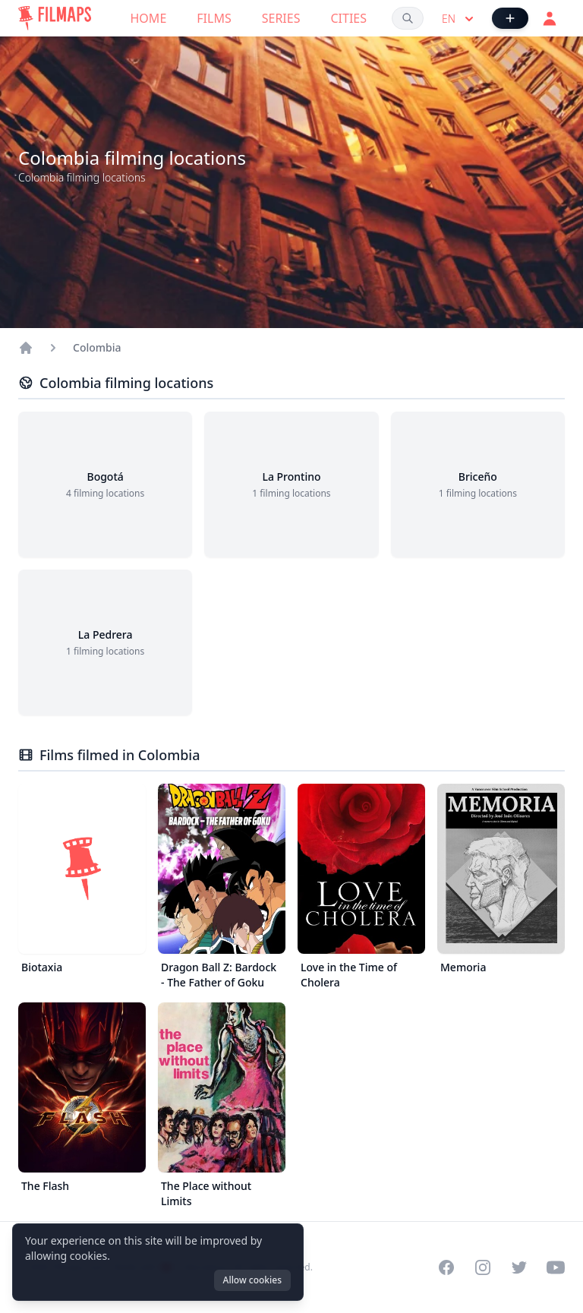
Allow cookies (252, 1280)
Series (281, 18)
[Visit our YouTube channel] (556, 1267)
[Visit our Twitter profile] (519, 1267)
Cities (348, 18)
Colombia (97, 347)
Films (214, 18)
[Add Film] (510, 18)
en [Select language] (459, 19)
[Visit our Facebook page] (446, 1267)
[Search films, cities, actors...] (408, 18)
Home (149, 18)
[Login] (549, 18)
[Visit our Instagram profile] (483, 1267)
